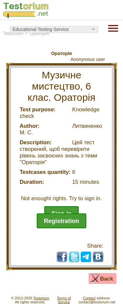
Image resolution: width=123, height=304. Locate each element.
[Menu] (113, 27)
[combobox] (54, 29)
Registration (61, 220)
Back (106, 279)
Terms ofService (64, 300)
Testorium (41, 298)
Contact (89, 298)
